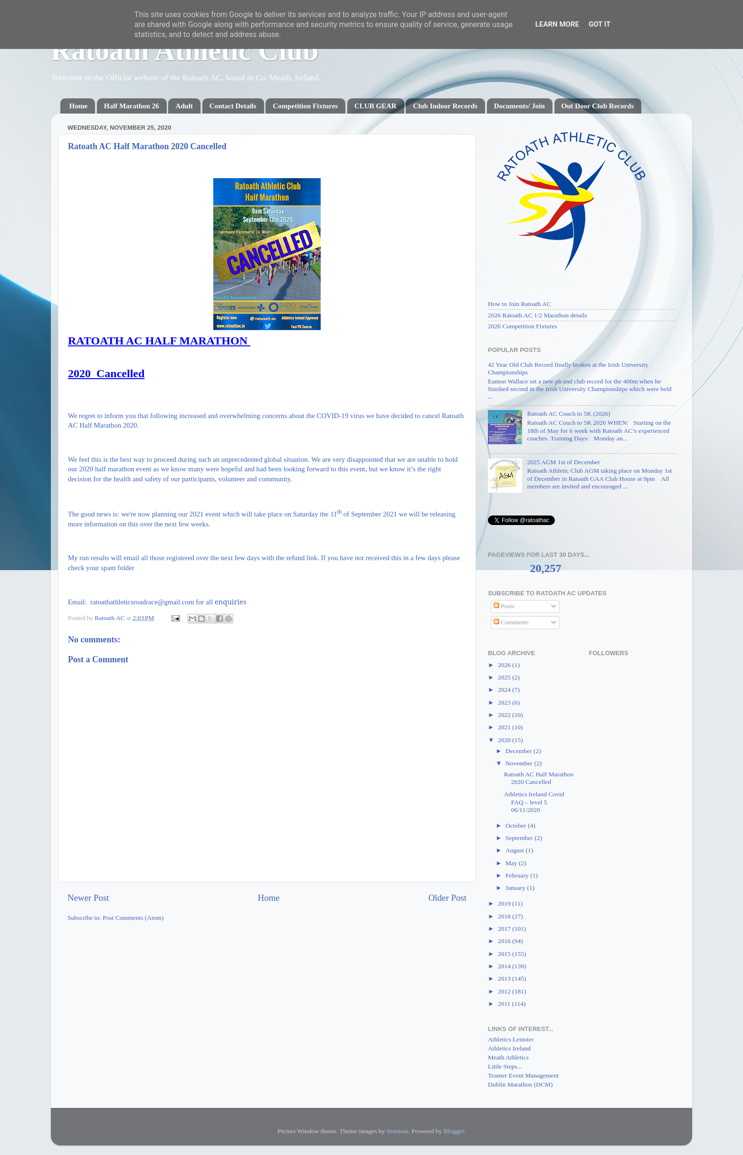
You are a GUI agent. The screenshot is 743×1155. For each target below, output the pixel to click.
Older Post (448, 898)
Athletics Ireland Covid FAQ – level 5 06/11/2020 (534, 802)
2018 (505, 916)
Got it (599, 24)
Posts (504, 606)
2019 (505, 903)
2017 (505, 928)
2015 (505, 953)
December (519, 750)
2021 (505, 727)
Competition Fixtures (305, 106)
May (512, 863)
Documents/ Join (519, 106)
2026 (505, 664)
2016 (505, 941)
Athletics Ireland (509, 1048)
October (516, 825)
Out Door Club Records (598, 106)
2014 (505, 966)
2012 (505, 991)
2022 (505, 714)
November (519, 763)
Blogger (454, 1131)
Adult (184, 106)
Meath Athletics (508, 1057)
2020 (505, 740)
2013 (505, 978)
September (519, 837)
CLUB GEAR (375, 106)
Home (78, 106)
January (516, 887)
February (517, 875)
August (515, 850)
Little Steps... (505, 1066)
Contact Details (233, 106)
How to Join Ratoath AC (519, 303)
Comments (511, 622)
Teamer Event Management (523, 1075)
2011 (505, 1003)
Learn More (557, 24)
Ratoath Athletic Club (184, 50)
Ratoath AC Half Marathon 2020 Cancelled (539, 778)
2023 (505, 702)
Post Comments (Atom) (133, 917)
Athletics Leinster (510, 1039)
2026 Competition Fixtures (522, 326)
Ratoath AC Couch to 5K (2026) (568, 413)
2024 (505, 689)
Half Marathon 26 (131, 106)
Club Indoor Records (445, 106)
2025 (505, 677)
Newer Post (88, 898)
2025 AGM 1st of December (563, 462)
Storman (398, 1131)
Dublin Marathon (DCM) (520, 1084)
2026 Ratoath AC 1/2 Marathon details (537, 315)
